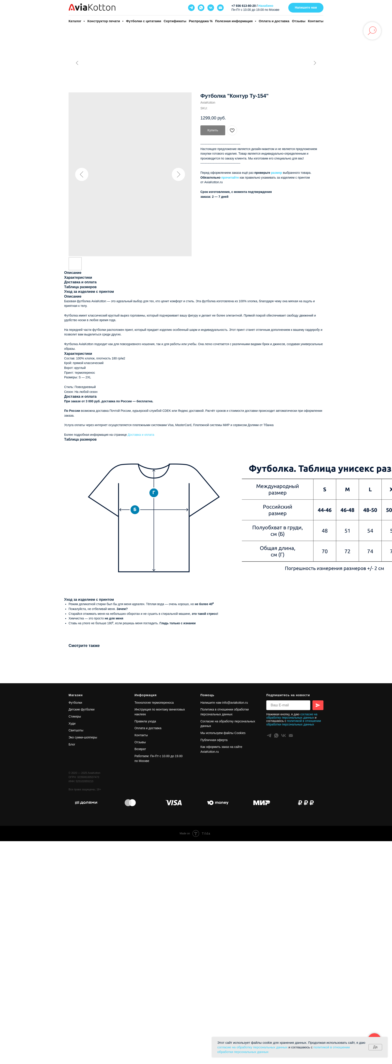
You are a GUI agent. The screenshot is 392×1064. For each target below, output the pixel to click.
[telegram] (191, 7)
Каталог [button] (75, 21)
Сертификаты (175, 21)
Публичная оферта (214, 740)
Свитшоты (76, 730)
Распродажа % (200, 21)
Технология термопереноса (154, 702)
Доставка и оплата (141, 434)
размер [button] (276, 172)
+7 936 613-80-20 (243, 5)
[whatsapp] (201, 7)
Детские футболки (81, 709)
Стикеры (75, 716)
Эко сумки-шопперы (83, 737)
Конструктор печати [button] (104, 21)
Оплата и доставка (274, 21)
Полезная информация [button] (234, 21)
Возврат (140, 749)
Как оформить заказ (215, 747)
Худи (72, 723)
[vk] (210, 7)
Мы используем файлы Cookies (222, 733)
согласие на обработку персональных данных (252, 1047)
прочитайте (230, 177)
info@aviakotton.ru (235, 702)
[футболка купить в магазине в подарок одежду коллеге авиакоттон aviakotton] (86, 802)
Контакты (315, 21)
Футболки (75, 702)
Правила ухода (145, 721)
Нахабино (265, 5)
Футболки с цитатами (143, 21)
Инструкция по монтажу (151, 709)
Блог (72, 744)
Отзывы (298, 21)
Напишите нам (210, 702)
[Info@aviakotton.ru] (220, 7)
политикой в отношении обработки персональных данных (293, 722)
